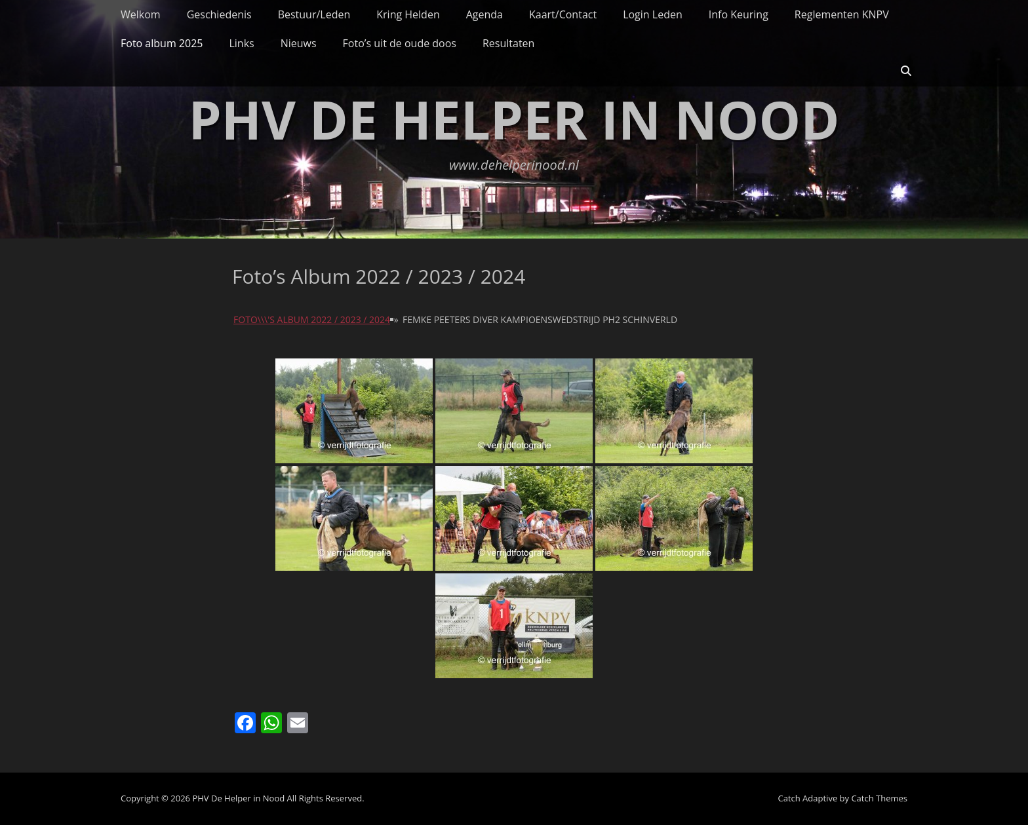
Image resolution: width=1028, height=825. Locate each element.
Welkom (141, 14)
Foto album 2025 (162, 43)
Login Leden (652, 14)
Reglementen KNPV (842, 14)
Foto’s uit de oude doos (399, 43)
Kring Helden (407, 14)
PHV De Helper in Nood (514, 119)
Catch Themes (879, 798)
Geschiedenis (219, 14)
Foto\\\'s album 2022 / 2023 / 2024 (311, 319)
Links (241, 43)
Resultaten (508, 43)
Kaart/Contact (563, 14)
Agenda (484, 14)
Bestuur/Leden (314, 14)
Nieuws (299, 43)
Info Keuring (738, 14)
